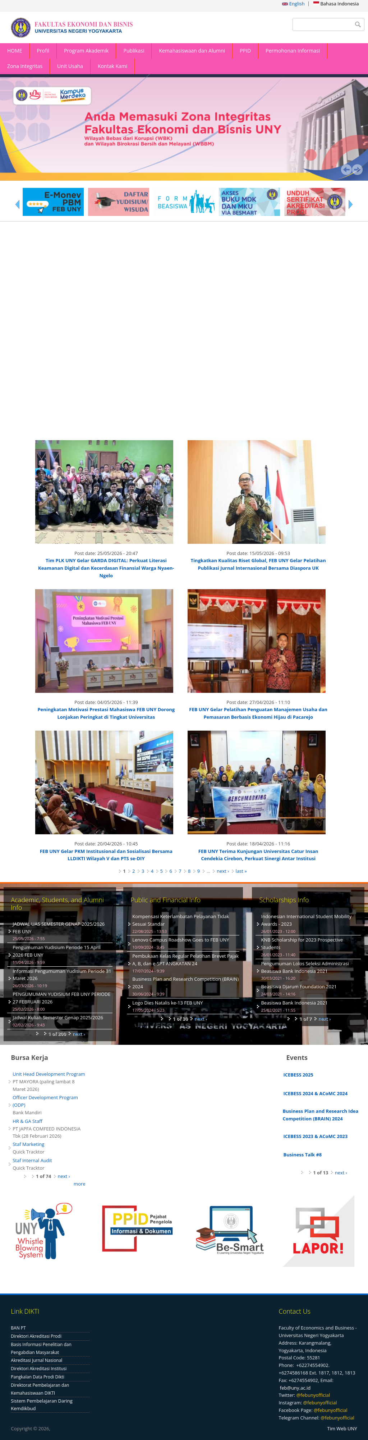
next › (223, 871)
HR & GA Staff (27, 1121)
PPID (245, 50)
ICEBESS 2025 (298, 1075)
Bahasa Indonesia (336, 3)
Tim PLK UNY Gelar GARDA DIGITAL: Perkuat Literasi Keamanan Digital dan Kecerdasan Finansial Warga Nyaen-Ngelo (106, 568)
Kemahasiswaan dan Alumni (192, 50)
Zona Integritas (24, 66)
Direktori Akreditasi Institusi (38, 1369)
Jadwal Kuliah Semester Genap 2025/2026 (58, 1018)
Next (357, 169)
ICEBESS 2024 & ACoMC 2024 (315, 1093)
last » (241, 871)
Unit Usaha (70, 66)
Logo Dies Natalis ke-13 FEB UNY (167, 1002)
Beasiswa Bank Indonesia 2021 (294, 1002)
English (293, 3)
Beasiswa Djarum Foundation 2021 (298, 987)
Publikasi (133, 50)
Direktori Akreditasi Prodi (36, 1336)
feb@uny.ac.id (295, 1388)
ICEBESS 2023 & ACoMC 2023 (315, 1136)
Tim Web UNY (342, 1429)
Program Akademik (86, 50)
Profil (43, 50)
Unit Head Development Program (49, 1074)
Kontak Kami (112, 66)
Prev (346, 169)
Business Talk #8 (302, 1155)
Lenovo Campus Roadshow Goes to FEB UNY (180, 940)
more (79, 1184)
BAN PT (18, 1328)
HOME (14, 50)
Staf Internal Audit (32, 1160)
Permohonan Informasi (293, 50)
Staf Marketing (28, 1144)
